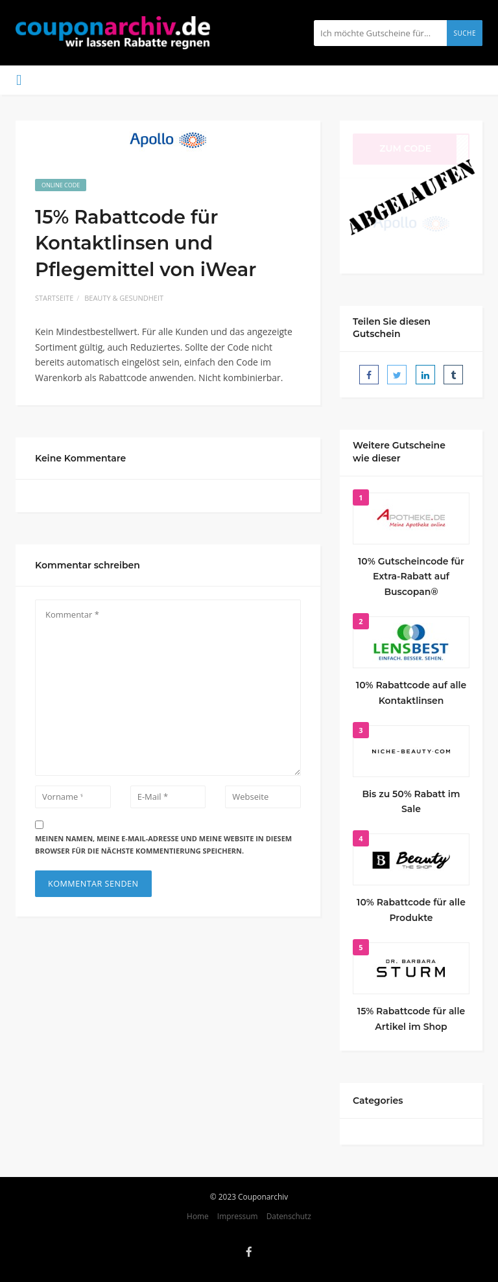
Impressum (237, 1216)
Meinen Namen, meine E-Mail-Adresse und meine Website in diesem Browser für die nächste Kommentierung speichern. (163, 844)
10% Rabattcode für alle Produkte (411, 910)
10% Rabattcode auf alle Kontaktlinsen (411, 692)
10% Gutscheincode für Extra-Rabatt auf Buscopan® (411, 576)
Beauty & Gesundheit (123, 298)
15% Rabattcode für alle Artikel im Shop (411, 1018)
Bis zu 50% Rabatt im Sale (411, 801)
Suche (464, 33)
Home (198, 1216)
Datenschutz (289, 1216)
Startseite (54, 298)
